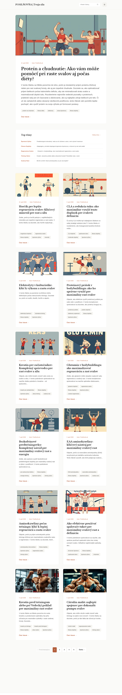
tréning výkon (25, 156)
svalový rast (25, 161)
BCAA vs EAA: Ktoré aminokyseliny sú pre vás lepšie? (52, 161)
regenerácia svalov (27, 151)
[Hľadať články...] (89, 4)
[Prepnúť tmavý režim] (104, 4)
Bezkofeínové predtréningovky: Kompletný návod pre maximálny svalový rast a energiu (35, 448)
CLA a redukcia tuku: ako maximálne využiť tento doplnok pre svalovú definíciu (83, 211)
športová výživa (26, 141)
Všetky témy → (96, 135)
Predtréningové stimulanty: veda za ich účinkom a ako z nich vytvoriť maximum (60, 141)
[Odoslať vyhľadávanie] (97, 4)
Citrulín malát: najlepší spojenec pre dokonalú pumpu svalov (81, 605)
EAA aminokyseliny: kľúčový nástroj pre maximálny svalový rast (82, 445)
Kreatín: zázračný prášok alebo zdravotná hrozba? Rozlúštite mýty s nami (58, 156)
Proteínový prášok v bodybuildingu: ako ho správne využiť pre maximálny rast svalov (81, 290)
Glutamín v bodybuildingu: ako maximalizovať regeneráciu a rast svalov (58, 151)
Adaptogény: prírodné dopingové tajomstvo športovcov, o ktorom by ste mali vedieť (61, 146)
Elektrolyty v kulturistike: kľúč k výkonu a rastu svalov (37, 287)
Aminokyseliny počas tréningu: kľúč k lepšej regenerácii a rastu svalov (35, 526)
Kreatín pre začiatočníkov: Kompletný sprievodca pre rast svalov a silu (36, 368)
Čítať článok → (26, 117)
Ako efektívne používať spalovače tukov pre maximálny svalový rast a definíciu (83, 528)
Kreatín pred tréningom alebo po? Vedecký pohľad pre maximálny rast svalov (36, 605)
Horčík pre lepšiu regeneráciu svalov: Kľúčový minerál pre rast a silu (37, 209)
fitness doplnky (26, 146)
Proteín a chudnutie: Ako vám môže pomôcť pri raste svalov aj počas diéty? (60, 73)
